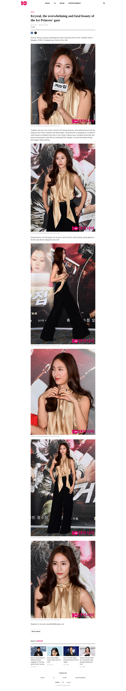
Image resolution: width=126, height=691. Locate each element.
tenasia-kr (69, 682)
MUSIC (47, 3)
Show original (36, 631)
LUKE (33, 27)
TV (55, 3)
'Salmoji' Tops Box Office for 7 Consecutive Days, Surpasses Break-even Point (87, 661)
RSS (63, 682)
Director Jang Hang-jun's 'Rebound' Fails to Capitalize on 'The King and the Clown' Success (38, 661)
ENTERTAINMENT (74, 3)
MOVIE (62, 3)
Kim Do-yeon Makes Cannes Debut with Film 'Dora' (54, 660)
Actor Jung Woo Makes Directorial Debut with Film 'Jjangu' (71, 660)
